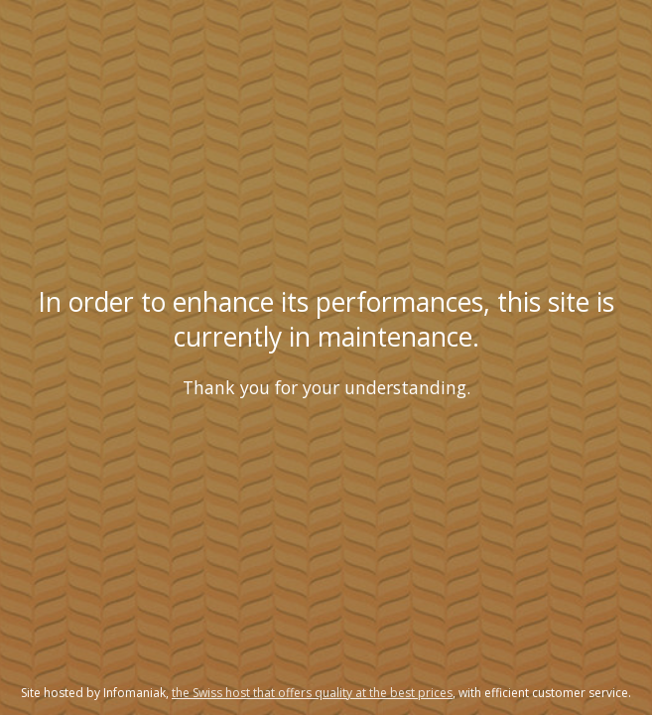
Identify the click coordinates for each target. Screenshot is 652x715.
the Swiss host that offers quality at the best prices (312, 692)
